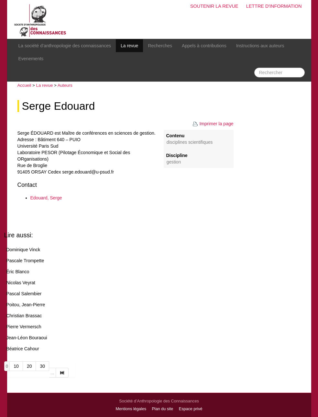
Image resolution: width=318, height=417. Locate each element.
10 (16, 366)
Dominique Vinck (23, 249)
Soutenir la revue (214, 6)
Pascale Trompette (25, 260)
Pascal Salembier (24, 293)
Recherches (160, 45)
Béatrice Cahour (22, 348)
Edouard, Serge (46, 197)
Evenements (31, 58)
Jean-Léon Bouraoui (26, 337)
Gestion (174, 162)
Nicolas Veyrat (20, 282)
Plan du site (162, 409)
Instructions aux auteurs (260, 45)
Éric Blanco (17, 271)
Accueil (24, 85)
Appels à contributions (204, 45)
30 (42, 366)
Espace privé (191, 409)
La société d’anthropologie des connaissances (64, 45)
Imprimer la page (212, 123)
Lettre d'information (274, 6)
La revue (129, 45)
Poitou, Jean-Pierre (25, 304)
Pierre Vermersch (23, 326)
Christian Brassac (24, 315)
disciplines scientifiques (190, 142)
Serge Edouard (58, 106)
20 (29, 366)
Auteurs (65, 85)
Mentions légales (130, 409)
